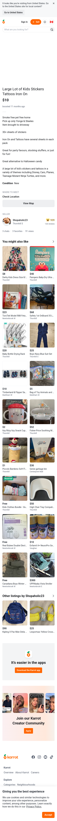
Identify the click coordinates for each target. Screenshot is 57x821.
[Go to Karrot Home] (11, 757)
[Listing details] (28, 161)
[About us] (45, 22)
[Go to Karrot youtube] (45, 757)
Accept (48, 814)
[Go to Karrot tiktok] (51, 757)
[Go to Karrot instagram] (39, 757)
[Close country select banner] (54, 3)
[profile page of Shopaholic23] (6, 221)
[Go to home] (3, 22)
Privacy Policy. (34, 806)
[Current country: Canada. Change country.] (51, 22)
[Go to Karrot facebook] (33, 757)
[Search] (52, 29)
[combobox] (26, 29)
